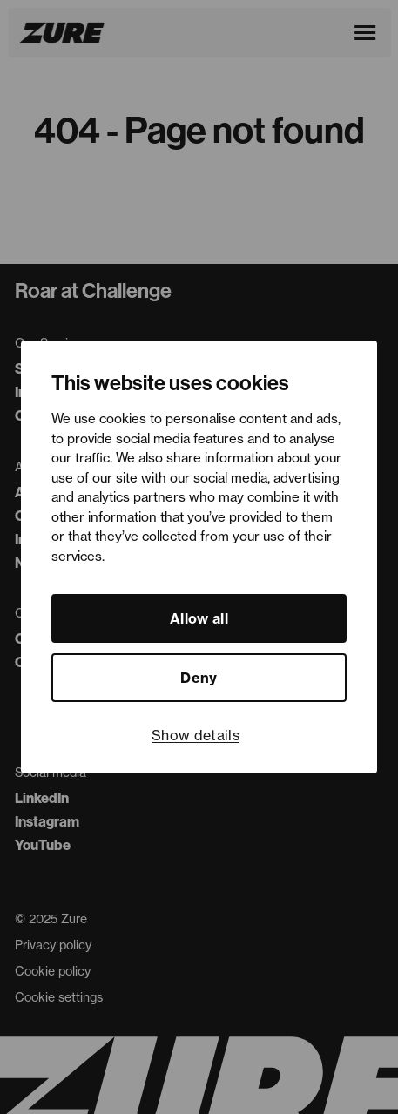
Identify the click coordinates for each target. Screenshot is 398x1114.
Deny (198, 677)
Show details (195, 735)
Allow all (199, 618)
